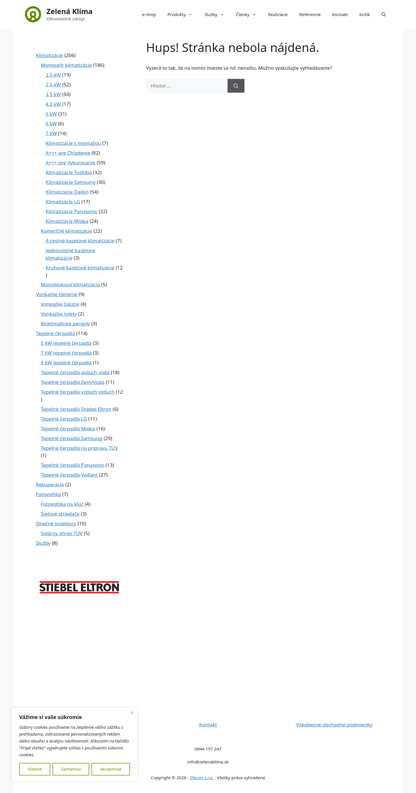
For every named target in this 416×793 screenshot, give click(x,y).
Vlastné (35, 769)
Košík (364, 14)
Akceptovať (111, 769)
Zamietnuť (71, 769)
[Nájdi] (236, 86)
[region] (74, 745)
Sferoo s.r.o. (201, 777)
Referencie (310, 14)
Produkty (183, 14)
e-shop (149, 14)
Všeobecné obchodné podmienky (334, 724)
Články (249, 14)
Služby (217, 14)
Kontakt (340, 14)
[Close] (131, 712)
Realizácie (278, 14)
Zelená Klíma (69, 11)
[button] (384, 14)
